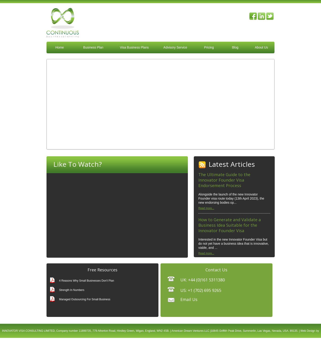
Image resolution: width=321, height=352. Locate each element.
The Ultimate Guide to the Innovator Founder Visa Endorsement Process (224, 180)
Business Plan (93, 47)
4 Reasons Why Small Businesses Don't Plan (86, 280)
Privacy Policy (174, 345)
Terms (159, 345)
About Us (261, 47)
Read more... (206, 208)
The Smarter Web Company (137, 345)
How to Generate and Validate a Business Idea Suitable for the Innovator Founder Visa (229, 225)
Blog (235, 47)
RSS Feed (202, 165)
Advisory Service (175, 47)
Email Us (188, 299)
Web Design (307, 330)
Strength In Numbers (71, 290)
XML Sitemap (193, 345)
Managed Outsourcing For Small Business (84, 299)
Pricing (209, 47)
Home (59, 47)
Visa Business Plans (134, 47)
